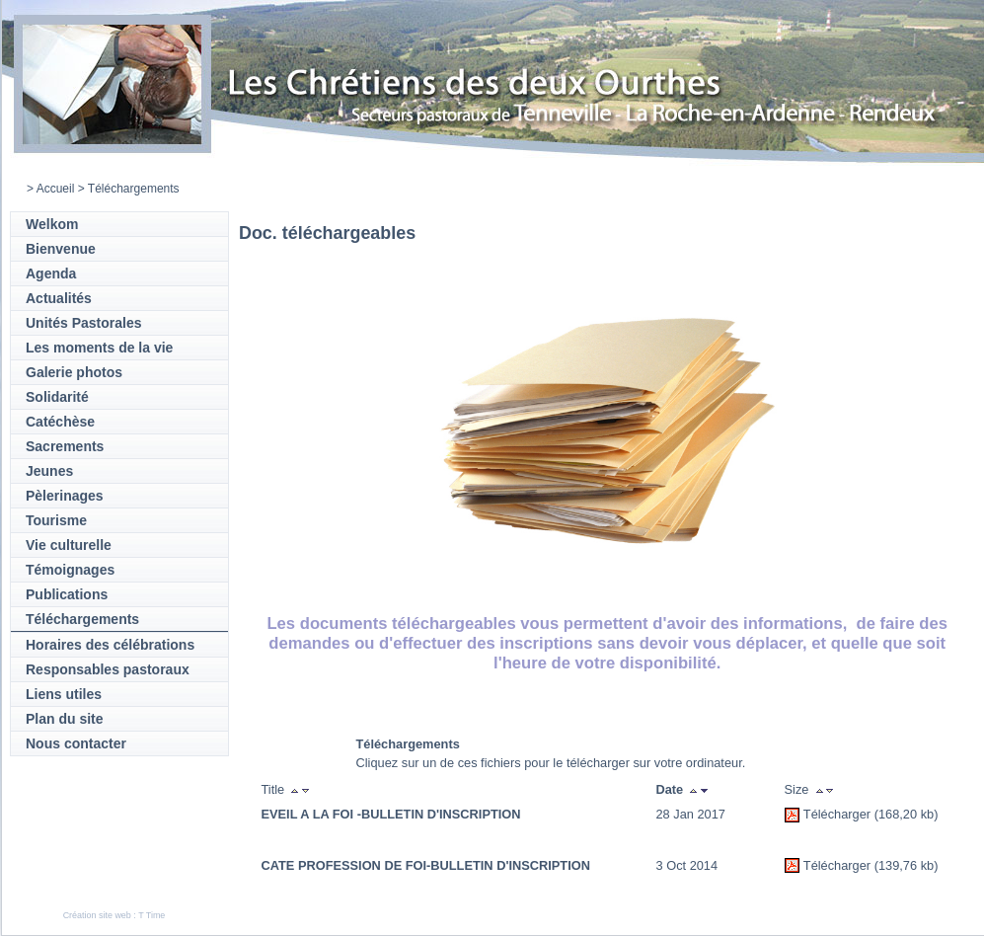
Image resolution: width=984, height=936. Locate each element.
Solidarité (57, 397)
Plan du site (65, 719)
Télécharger (836, 814)
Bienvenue (61, 249)
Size (797, 789)
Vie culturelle (69, 545)
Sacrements (65, 446)
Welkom (52, 224)
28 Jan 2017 (690, 814)
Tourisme (56, 520)
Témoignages (70, 570)
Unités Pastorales (84, 323)
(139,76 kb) (906, 865)
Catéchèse (60, 421)
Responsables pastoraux (107, 669)
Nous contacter (76, 743)
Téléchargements (82, 619)
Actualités (59, 298)
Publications (67, 594)
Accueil (56, 188)
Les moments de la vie (99, 347)
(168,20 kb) (906, 814)
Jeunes (49, 471)
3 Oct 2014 (687, 865)
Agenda (51, 273)
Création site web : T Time (114, 915)
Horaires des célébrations (110, 645)
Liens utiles (64, 694)
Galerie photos (74, 372)
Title (273, 789)
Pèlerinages (65, 496)
